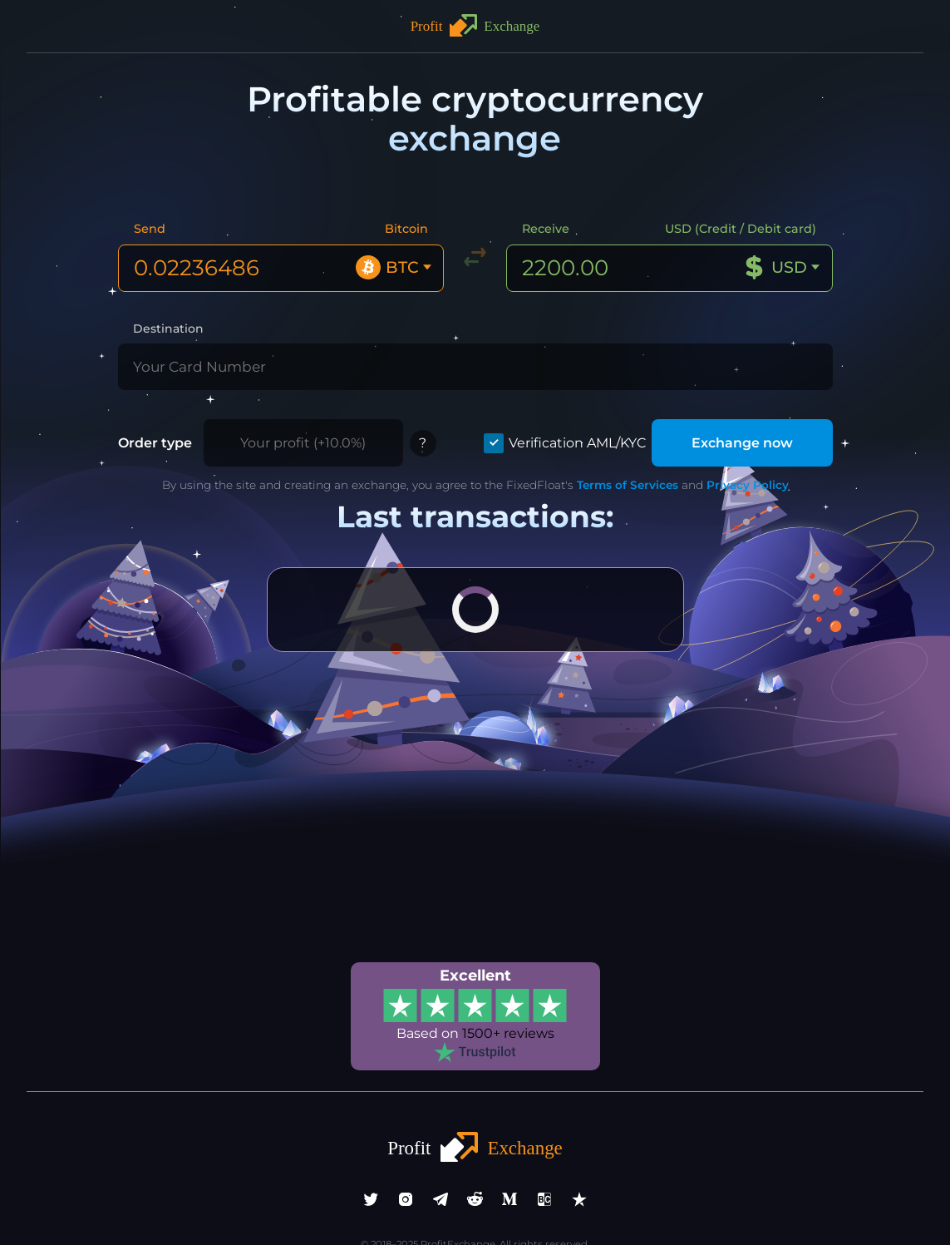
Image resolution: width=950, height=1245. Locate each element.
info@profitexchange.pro (475, 1210)
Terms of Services (609, 443)
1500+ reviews (505, 989)
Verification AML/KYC (592, 401)
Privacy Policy (721, 443)
